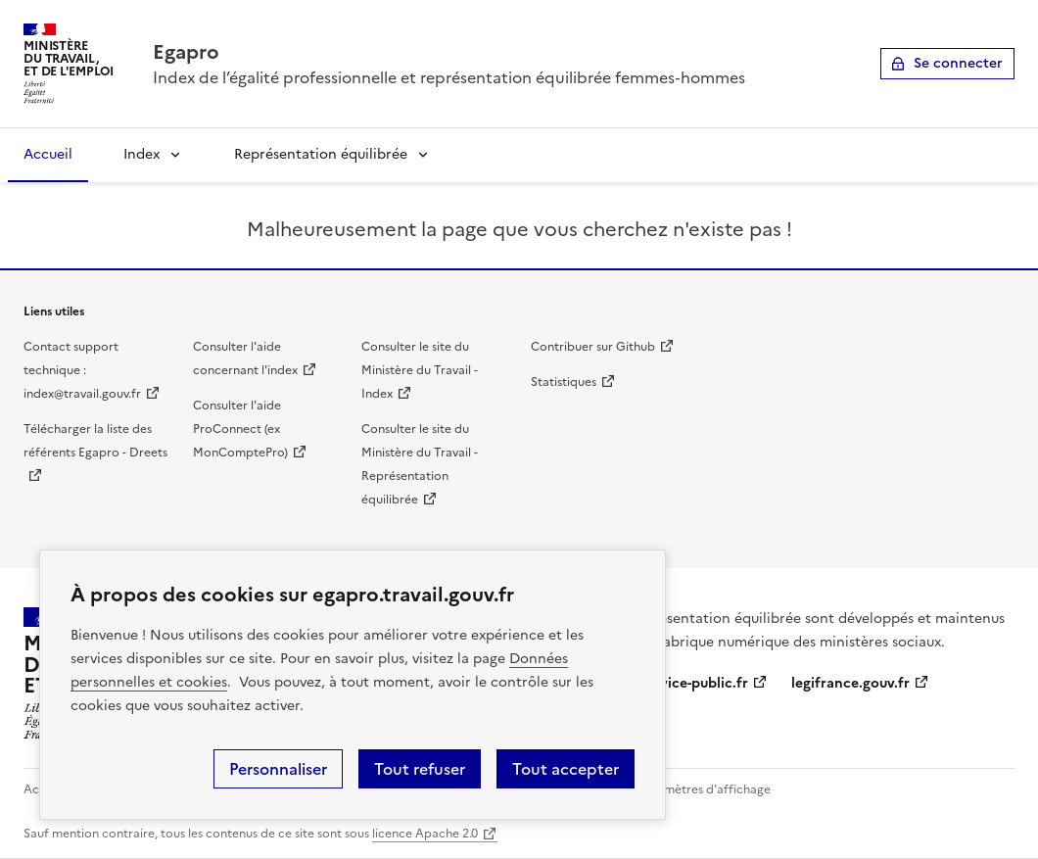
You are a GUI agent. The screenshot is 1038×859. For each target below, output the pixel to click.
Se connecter (958, 63)
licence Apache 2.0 (425, 833)
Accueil (48, 154)
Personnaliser (278, 769)
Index (141, 154)
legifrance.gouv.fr (850, 683)
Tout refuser (419, 769)
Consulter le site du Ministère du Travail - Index (419, 370)
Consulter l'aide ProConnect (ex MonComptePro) (240, 429)
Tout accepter (565, 769)
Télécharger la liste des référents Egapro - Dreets (95, 440)
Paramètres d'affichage (704, 789)
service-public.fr (694, 683)
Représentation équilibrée (320, 154)
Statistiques (563, 382)
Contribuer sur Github (593, 347)
